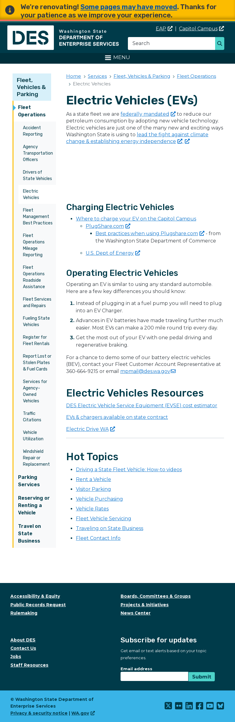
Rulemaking (23, 613)
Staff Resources (29, 665)
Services (97, 76)
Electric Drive (90, 429)
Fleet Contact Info (98, 538)
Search (221, 44)
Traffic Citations (32, 417)
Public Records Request (38, 604)
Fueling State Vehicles (36, 321)
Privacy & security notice (39, 713)
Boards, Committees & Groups (156, 596)
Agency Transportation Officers (38, 153)
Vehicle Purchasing (99, 499)
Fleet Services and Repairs (37, 302)
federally (148, 114)
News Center (136, 613)
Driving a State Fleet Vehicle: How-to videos (129, 469)
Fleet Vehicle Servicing (103, 518)
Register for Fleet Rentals (36, 340)
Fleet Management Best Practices (38, 217)
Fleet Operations (32, 111)
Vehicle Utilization (33, 436)
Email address (136, 668)
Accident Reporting (33, 131)
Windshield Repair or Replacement (36, 458)
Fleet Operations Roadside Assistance (34, 277)
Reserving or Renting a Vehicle (34, 505)
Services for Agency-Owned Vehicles (35, 391)
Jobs (15, 656)
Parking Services (29, 480)
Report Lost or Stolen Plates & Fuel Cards (37, 363)
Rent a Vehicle (93, 479)
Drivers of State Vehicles (37, 175)
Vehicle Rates (92, 509)
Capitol (201, 29)
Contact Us (23, 648)
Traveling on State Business (109, 528)
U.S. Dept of (113, 253)
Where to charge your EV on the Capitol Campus (136, 219)
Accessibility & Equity (35, 596)
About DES (22, 639)
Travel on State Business (29, 533)
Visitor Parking (93, 489)
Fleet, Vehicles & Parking (31, 87)
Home (73, 76)
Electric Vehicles (31, 194)
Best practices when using (149, 233)
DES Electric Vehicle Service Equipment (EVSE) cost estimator (141, 405)
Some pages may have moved (128, 7)
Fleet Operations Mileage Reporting (34, 245)
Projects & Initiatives (145, 604)
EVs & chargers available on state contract (117, 417)
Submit (201, 677)
